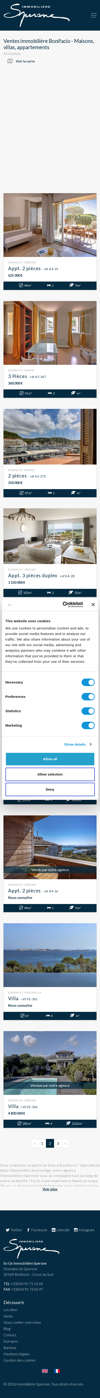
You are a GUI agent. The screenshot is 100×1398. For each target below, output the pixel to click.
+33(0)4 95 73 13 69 (23, 1283)
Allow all (50, 759)
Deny (50, 789)
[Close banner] (93, 604)
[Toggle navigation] (93, 15)
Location (10, 1309)
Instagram (84, 1230)
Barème (9, 1347)
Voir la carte (25, 61)
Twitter (14, 1230)
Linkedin (61, 1230)
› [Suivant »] (65, 1143)
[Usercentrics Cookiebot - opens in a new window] (63, 605)
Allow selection (50, 774)
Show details (75, 744)
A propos (10, 1341)
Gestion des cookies (19, 1360)
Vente (8, 1316)
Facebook (36, 1230)
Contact (9, 1335)
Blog (6, 1328)
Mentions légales (16, 1354)
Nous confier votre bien (22, 1322)
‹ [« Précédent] (34, 1143)
